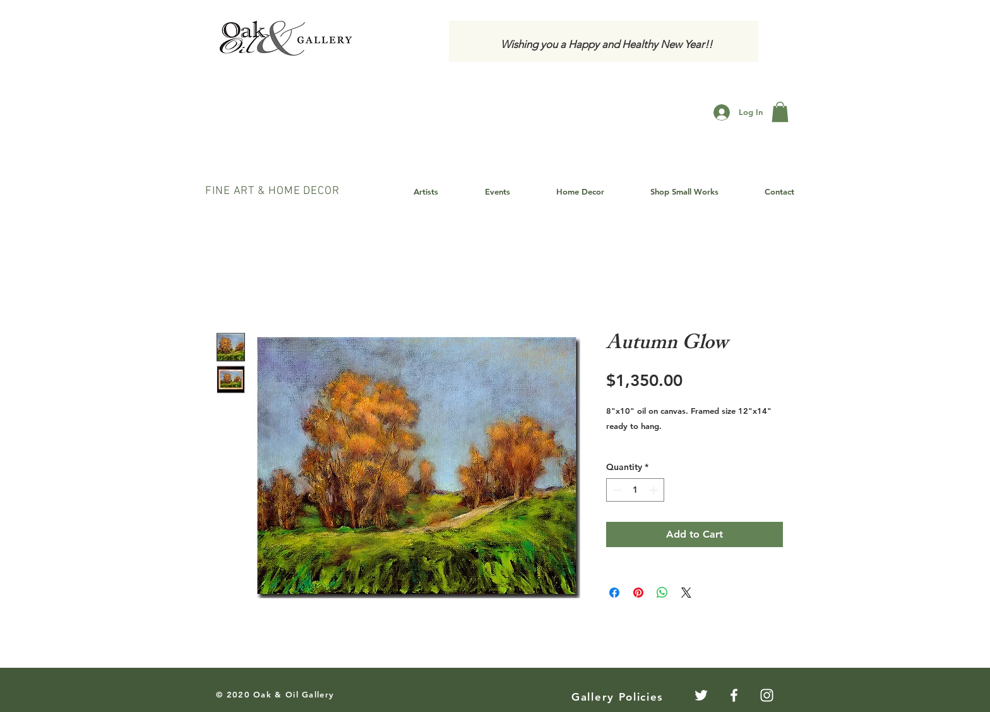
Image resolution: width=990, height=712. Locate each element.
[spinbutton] (635, 490)
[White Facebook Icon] (733, 695)
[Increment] (654, 490)
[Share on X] (686, 592)
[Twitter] (701, 695)
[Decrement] (616, 490)
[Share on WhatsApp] (662, 592)
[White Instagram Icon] (766, 695)
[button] (780, 112)
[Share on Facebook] (614, 592)
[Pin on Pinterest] (638, 592)
